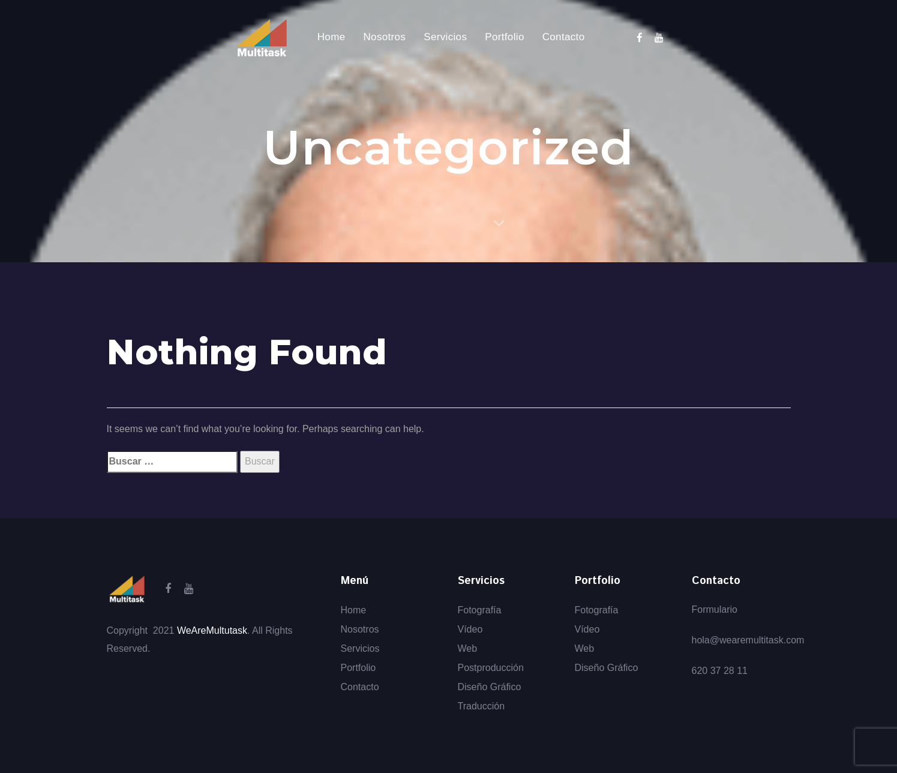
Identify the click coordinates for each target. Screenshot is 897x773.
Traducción (481, 706)
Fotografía (480, 610)
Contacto (360, 687)
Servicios (360, 648)
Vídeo (470, 629)
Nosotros (360, 629)
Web (468, 648)
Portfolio (358, 668)
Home (354, 610)
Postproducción (491, 668)
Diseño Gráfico (489, 687)
